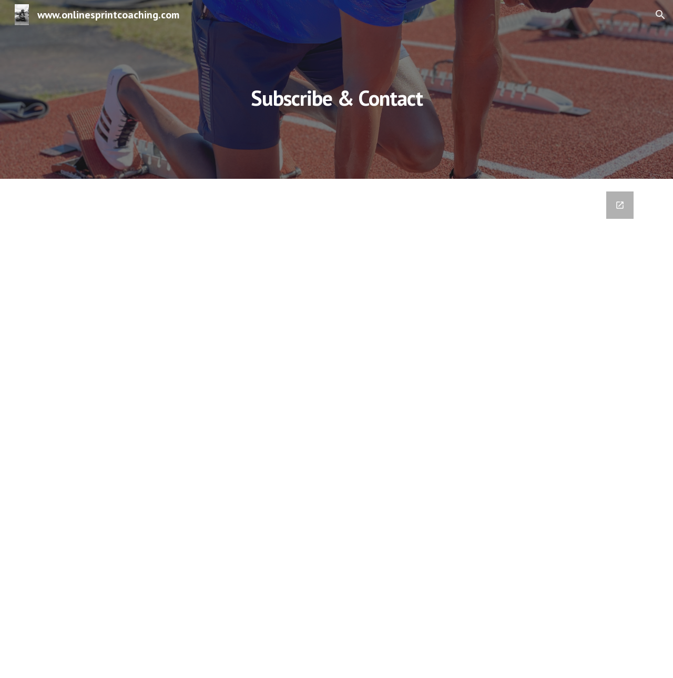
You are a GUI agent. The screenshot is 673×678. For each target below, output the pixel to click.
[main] (336, 89)
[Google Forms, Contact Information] (336, 428)
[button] (660, 14)
